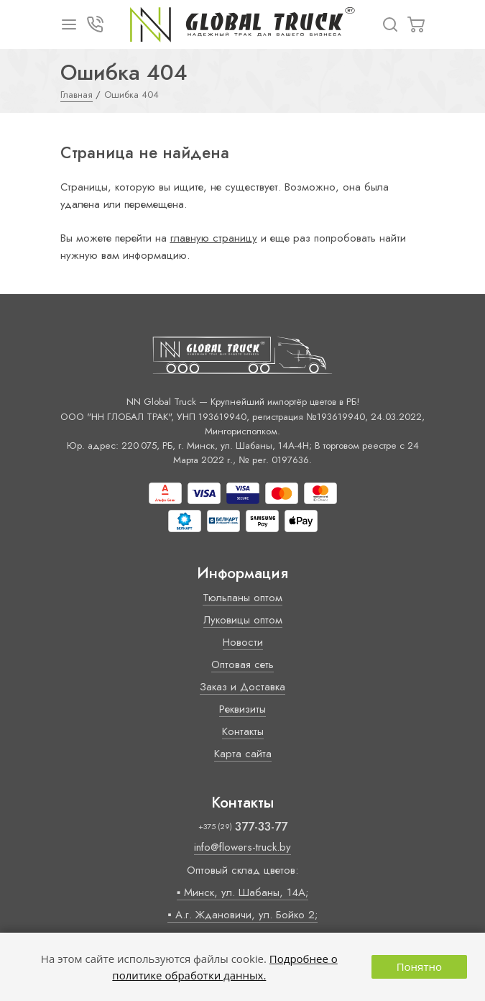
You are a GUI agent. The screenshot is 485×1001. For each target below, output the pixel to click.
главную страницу (213, 238)
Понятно (419, 966)
